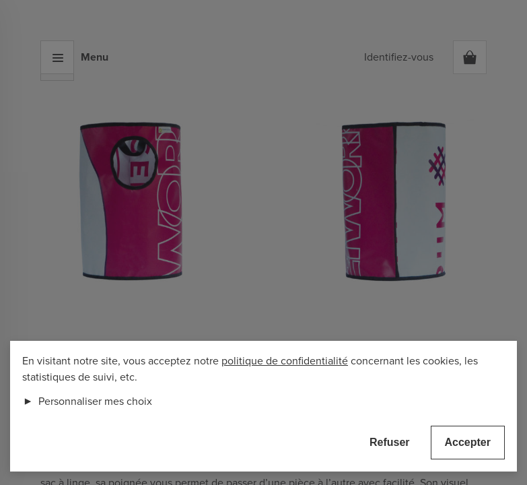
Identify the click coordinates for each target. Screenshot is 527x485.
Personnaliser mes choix (87, 401)
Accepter (468, 442)
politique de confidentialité (284, 361)
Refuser (390, 442)
